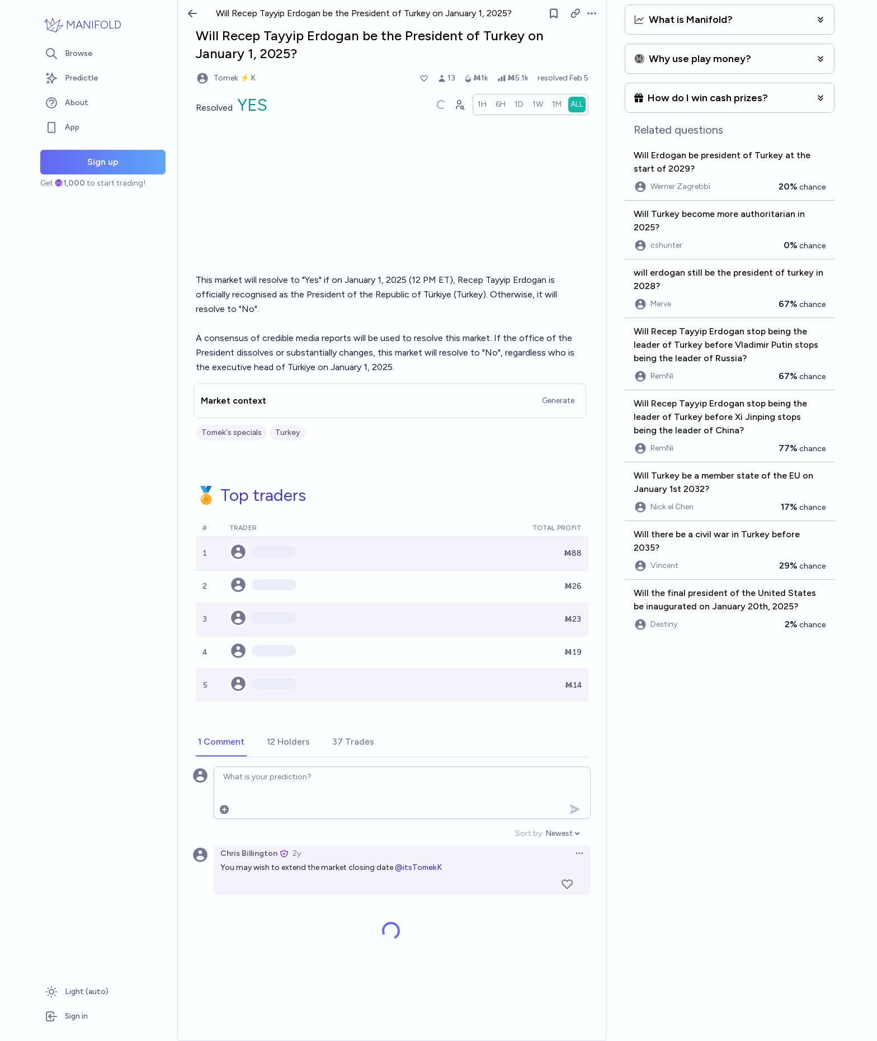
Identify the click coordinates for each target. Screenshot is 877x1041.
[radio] (482, 104)
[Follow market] (554, 13)
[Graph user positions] (459, 104)
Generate (558, 400)
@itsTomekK (418, 867)
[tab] (221, 742)
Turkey (287, 432)
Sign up (103, 162)
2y (297, 853)
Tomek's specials (231, 432)
